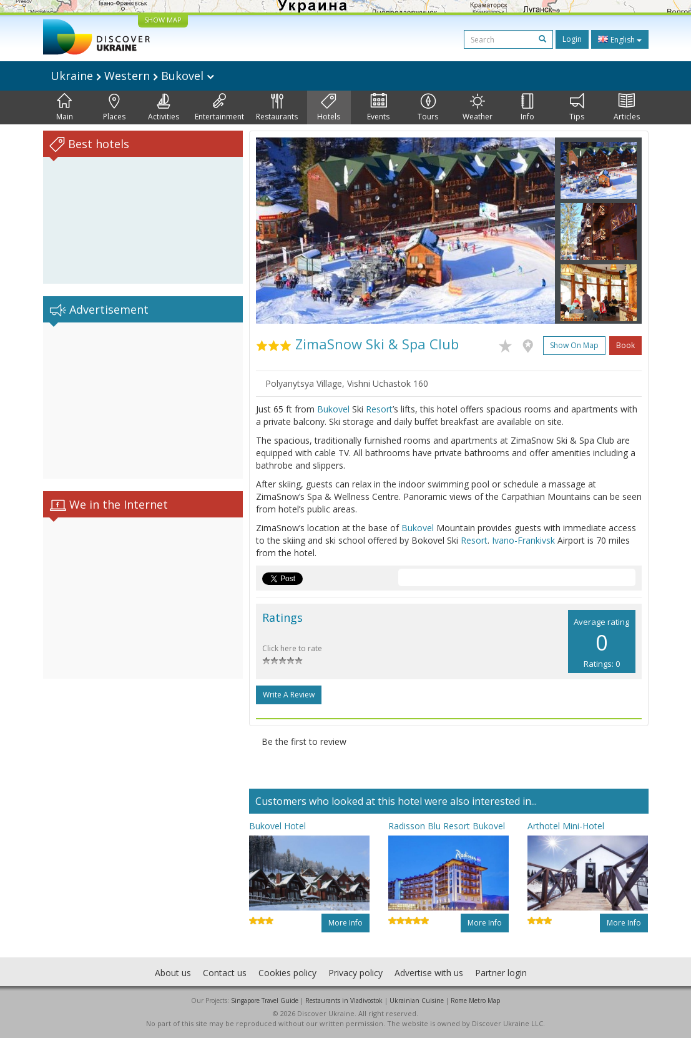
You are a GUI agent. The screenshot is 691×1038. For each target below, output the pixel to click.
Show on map (574, 345)
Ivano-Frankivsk (523, 540)
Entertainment (219, 107)
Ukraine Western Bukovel (132, 75)
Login (572, 39)
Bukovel (333, 409)
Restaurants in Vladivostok (344, 1000)
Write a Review (289, 694)
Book (625, 345)
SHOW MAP (163, 19)
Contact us (225, 973)
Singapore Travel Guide (264, 1000)
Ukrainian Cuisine (417, 1000)
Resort (379, 409)
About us (173, 973)
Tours (428, 107)
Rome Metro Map (475, 1000)
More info (345, 922)
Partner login (501, 973)
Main (64, 107)
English (620, 39)
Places (114, 107)
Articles (627, 107)
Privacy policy (355, 973)
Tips (576, 107)
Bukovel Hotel (277, 826)
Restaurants (277, 107)
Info (527, 107)
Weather (478, 107)
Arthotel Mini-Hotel (565, 826)
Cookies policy (287, 973)
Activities (163, 107)
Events (378, 107)
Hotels (328, 107)
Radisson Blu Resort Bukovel (446, 826)
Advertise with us (429, 973)
